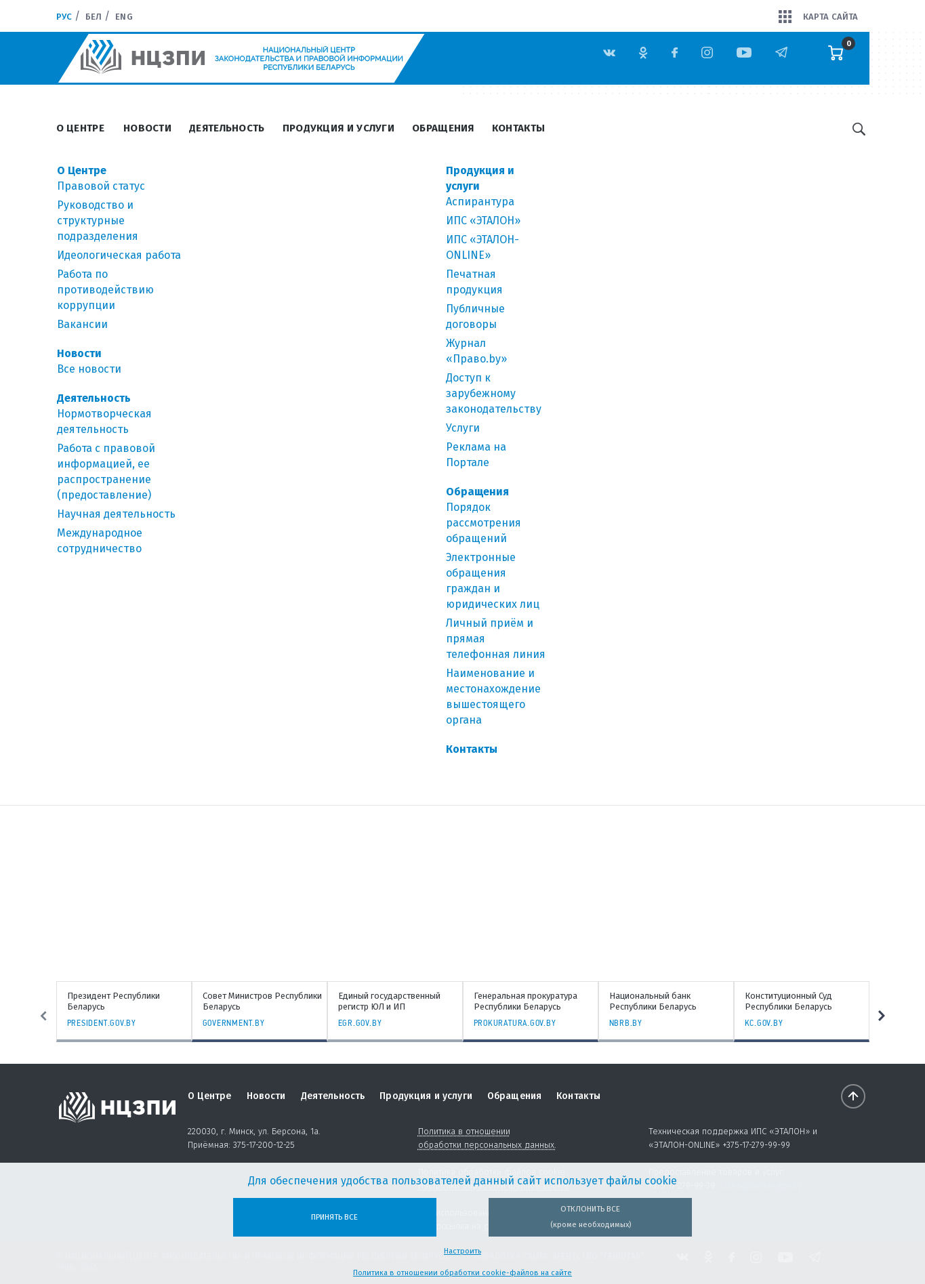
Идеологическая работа (119, 255)
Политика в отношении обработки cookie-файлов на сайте (462, 1272)
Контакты (518, 128)
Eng (123, 17)
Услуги (463, 427)
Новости (147, 128)
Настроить (462, 1251)
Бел (93, 17)
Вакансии (82, 324)
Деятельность (227, 128)
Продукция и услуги (338, 128)
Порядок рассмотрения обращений (483, 523)
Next (885, 1015)
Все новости (89, 369)
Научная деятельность (116, 514)
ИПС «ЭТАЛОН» (483, 220)
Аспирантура (480, 201)
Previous (40, 1015)
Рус (64, 17)
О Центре (80, 128)
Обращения (443, 128)
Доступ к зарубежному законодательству (493, 393)
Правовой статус (101, 186)
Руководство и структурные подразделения (97, 221)
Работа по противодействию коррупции (105, 290)
